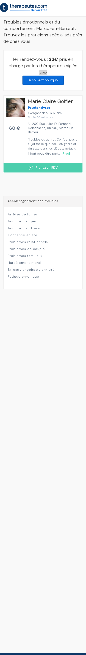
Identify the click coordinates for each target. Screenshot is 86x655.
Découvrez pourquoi (43, 80)
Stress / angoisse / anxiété (31, 269)
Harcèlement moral (24, 263)
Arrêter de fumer (22, 214)
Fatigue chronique (23, 276)
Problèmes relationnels (28, 242)
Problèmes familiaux (25, 256)
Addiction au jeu (22, 221)
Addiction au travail (25, 228)
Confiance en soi (22, 235)
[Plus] (65, 154)
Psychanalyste (39, 108)
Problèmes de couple (26, 249)
